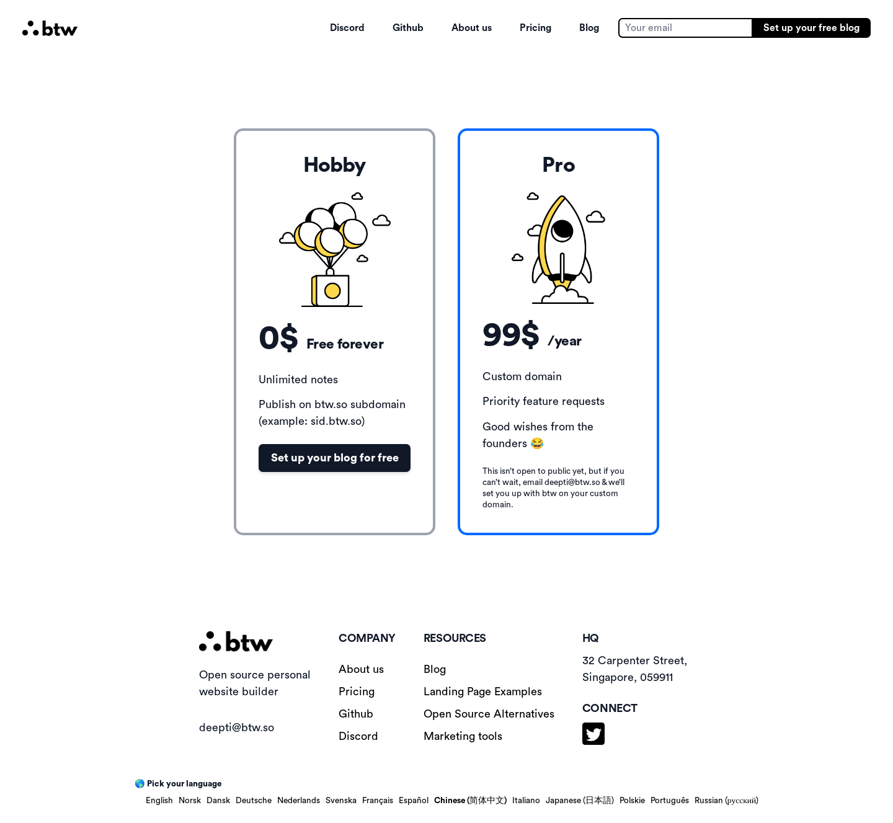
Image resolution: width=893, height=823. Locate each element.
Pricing (535, 28)
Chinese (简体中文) (470, 800)
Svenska (341, 800)
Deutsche (254, 800)
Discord (347, 28)
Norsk (190, 800)
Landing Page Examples (483, 691)
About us (471, 28)
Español (414, 800)
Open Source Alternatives (489, 713)
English (159, 800)
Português (670, 800)
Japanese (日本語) (580, 800)
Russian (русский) (726, 800)
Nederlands (298, 800)
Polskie (632, 800)
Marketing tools (463, 736)
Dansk (218, 800)
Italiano (526, 800)
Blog (589, 28)
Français (377, 800)
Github (408, 28)
